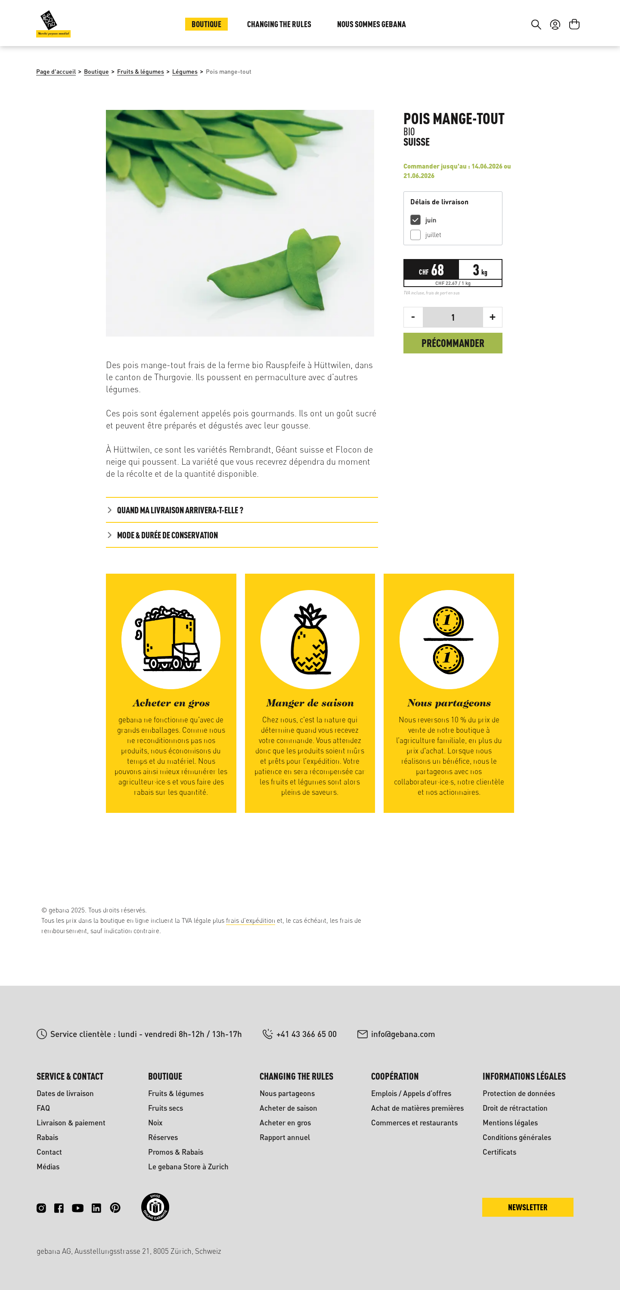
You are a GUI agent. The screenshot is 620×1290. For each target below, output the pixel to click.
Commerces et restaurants (414, 1122)
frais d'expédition (250, 920)
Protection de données (519, 1093)
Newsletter (528, 1207)
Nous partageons (287, 1093)
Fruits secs (165, 1107)
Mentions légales (510, 1122)
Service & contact (70, 1076)
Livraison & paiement (71, 1122)
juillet (433, 292)
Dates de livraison (65, 1093)
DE (553, 25)
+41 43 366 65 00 (306, 1034)
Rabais (47, 1137)
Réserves (163, 1137)
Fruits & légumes (176, 1093)
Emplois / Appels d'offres (411, 1093)
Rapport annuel (285, 1137)
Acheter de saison (288, 1107)
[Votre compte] (555, 77)
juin (431, 277)
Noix (155, 1122)
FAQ (43, 1107)
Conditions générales (517, 1137)
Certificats (499, 1151)
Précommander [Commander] (453, 401)
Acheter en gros (285, 1122)
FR (570, 25)
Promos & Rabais (175, 1151)
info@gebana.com (403, 1034)
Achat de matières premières (417, 1107)
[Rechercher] (536, 77)
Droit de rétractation (515, 1107)
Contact (49, 1151)
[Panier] (574, 77)
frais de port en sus (443, 350)
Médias (48, 1166)
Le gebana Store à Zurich (188, 1166)
